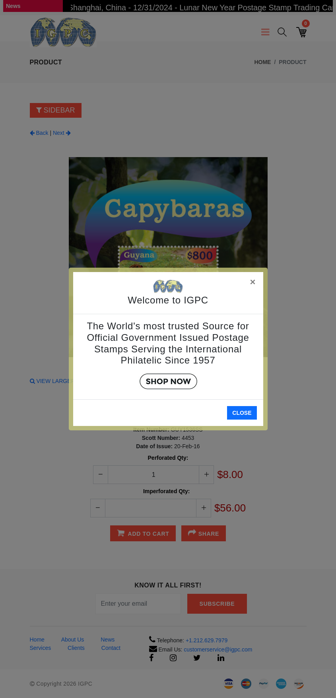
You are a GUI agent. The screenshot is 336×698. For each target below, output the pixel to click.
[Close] (253, 280)
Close (241, 413)
